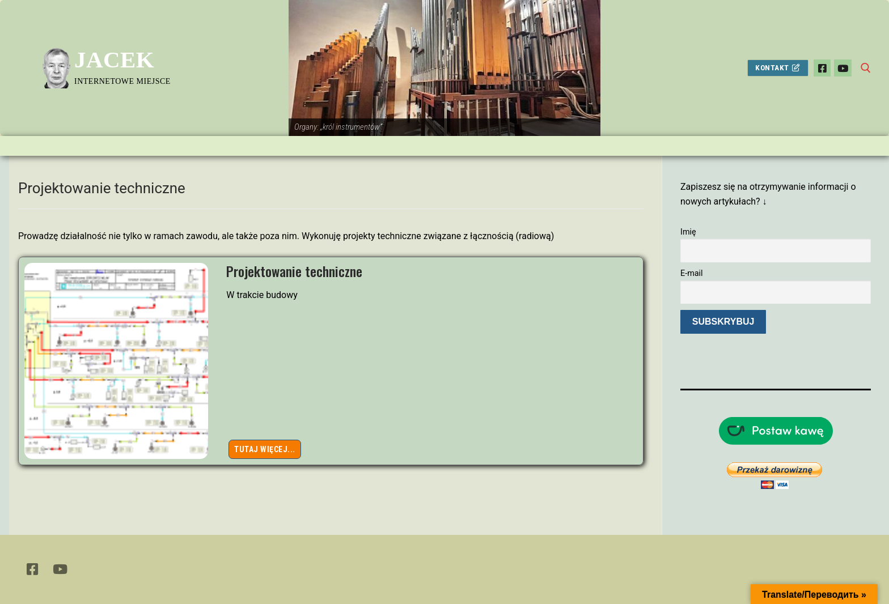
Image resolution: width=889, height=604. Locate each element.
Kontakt (777, 67)
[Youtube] (843, 68)
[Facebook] (822, 68)
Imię (688, 232)
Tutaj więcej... (264, 449)
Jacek (114, 59)
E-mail (691, 273)
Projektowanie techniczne (294, 271)
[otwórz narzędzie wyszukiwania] (866, 68)
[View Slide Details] (444, 68)
